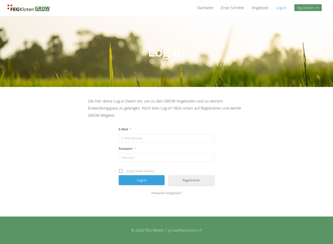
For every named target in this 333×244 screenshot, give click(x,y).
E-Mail (125, 129)
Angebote (260, 7)
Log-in (281, 7)
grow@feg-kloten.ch (185, 230)
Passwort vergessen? (166, 193)
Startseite (205, 7)
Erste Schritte (232, 7)
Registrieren (191, 180)
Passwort (127, 148)
